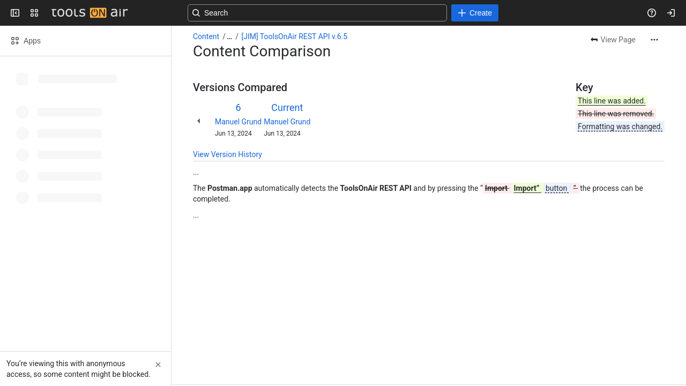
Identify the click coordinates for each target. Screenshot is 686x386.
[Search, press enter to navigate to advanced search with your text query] (341, 12)
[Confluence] (89, 12)
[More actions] (654, 40)
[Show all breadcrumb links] (229, 36)
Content (206, 36)
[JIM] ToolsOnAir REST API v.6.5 (295, 36)
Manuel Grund (238, 121)
